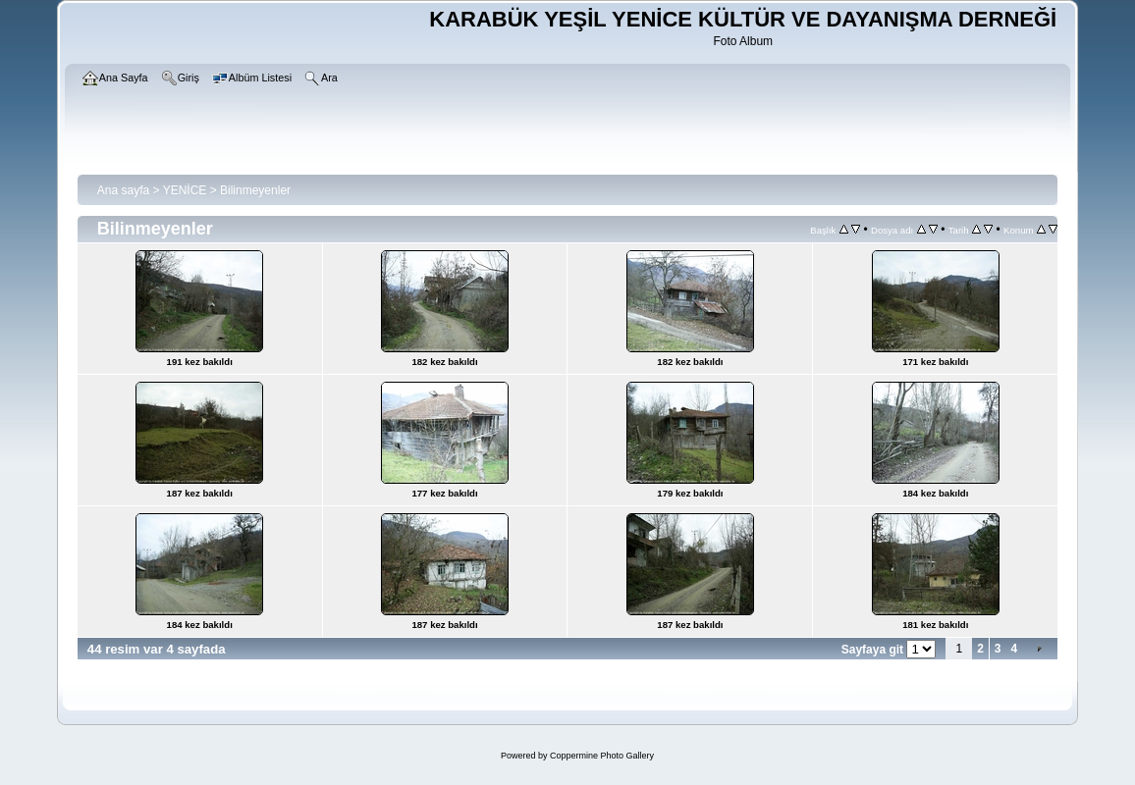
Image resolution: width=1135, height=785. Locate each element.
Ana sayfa (123, 190)
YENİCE (185, 190)
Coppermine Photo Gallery (602, 755)
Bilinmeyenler (255, 190)
